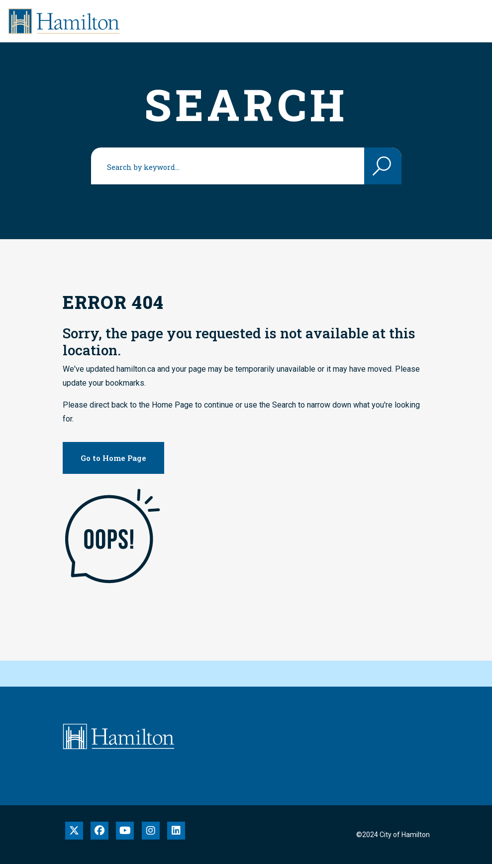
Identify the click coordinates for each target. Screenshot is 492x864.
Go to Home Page (113, 458)
